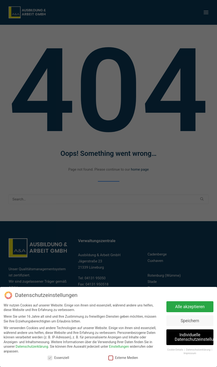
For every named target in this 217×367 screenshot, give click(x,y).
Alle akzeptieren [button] (190, 306)
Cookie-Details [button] (175, 349)
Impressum (190, 352)
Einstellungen (119, 346)
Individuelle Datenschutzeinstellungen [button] (194, 337)
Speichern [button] (190, 320)
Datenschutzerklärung (32, 346)
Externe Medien (123, 357)
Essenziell (58, 357)
